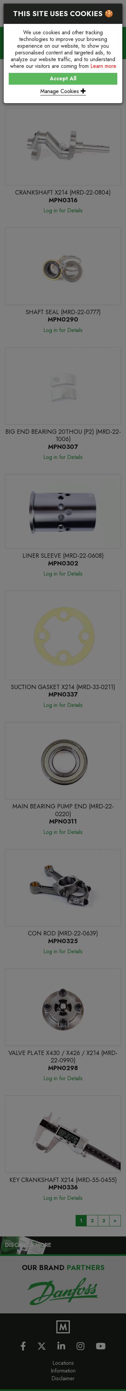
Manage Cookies (63, 91)
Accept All (63, 78)
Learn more (103, 66)
